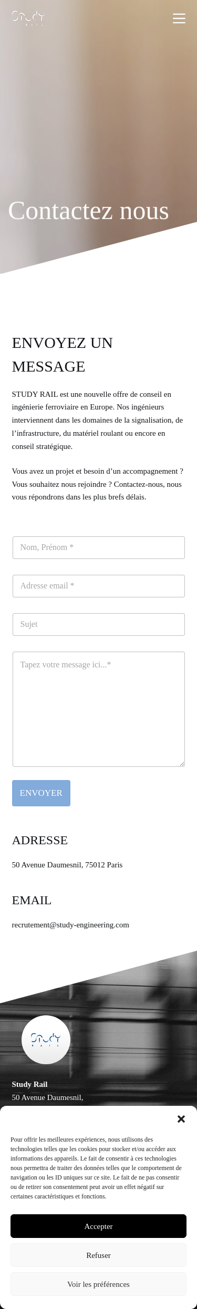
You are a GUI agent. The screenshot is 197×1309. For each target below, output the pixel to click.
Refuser (98, 1255)
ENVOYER (41, 793)
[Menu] (179, 18)
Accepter (98, 1226)
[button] (181, 1119)
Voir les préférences (98, 1284)
